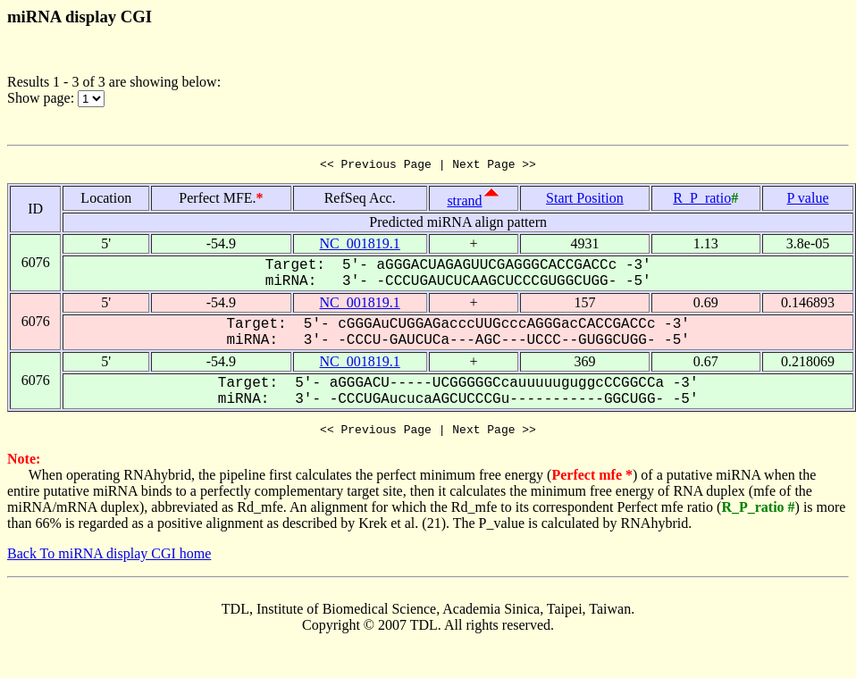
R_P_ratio (702, 200)
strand (464, 203)
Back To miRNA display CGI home (109, 558)
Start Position (585, 200)
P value (808, 200)
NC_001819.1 (360, 246)
